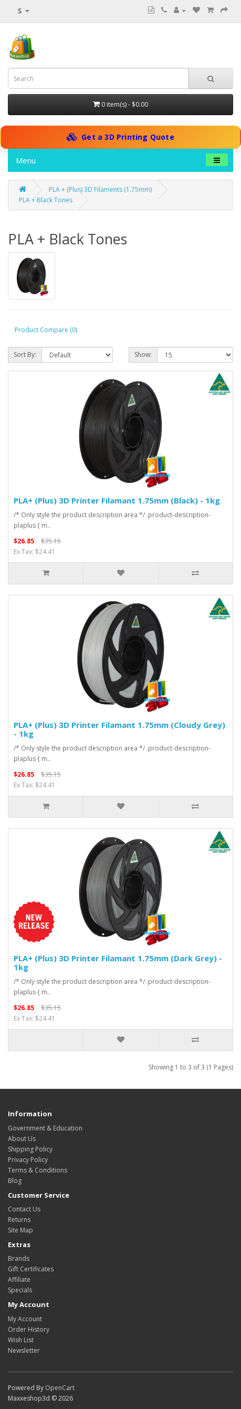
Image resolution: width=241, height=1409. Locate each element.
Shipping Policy (30, 1149)
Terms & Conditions (37, 1170)
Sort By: (25, 354)
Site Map (20, 1230)
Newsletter (24, 1350)
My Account (25, 1318)
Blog (15, 1180)
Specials (20, 1289)
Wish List (21, 1339)
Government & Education (45, 1128)
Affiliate (19, 1279)
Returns (19, 1219)
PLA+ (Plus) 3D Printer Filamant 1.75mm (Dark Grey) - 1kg (118, 962)
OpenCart (60, 1387)
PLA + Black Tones (45, 200)
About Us (22, 1138)
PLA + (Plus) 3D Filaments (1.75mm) (100, 189)
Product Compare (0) (46, 329)
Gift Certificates (31, 1268)
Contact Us (24, 1209)
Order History (28, 1329)
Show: (143, 354)
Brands (18, 1258)
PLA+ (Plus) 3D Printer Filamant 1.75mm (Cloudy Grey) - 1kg (119, 729)
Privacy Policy (28, 1159)
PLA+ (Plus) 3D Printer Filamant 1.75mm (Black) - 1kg (117, 500)
